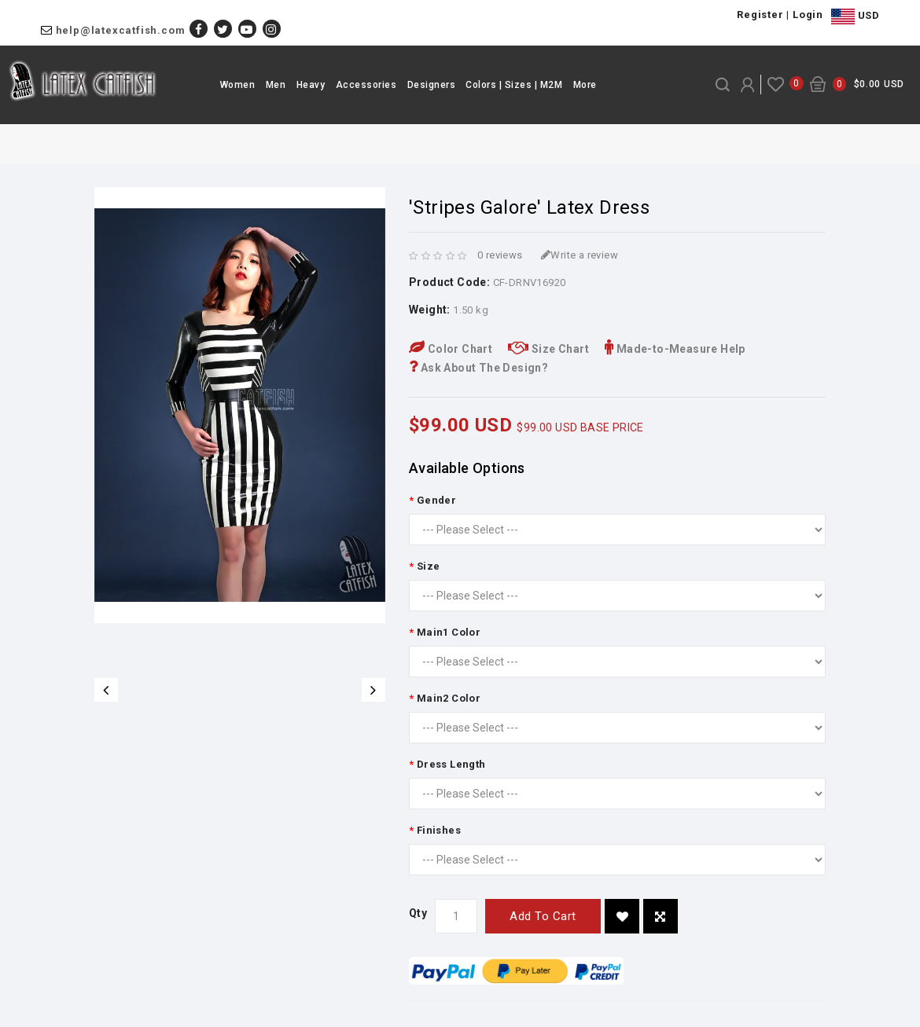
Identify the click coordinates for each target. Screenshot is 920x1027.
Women (238, 84)
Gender (436, 500)
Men (276, 84)
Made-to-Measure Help (675, 349)
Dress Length (451, 764)
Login (808, 14)
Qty (418, 913)
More (585, 84)
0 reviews (500, 255)
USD (855, 16)
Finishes (439, 830)
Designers (431, 84)
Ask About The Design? (478, 367)
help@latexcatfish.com (121, 30)
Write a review (579, 255)
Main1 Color (448, 632)
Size (428, 566)
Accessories (366, 84)
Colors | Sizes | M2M (514, 84)
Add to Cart (543, 916)
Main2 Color (448, 698)
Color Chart (450, 349)
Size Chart (548, 349)
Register (760, 14)
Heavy (311, 84)
